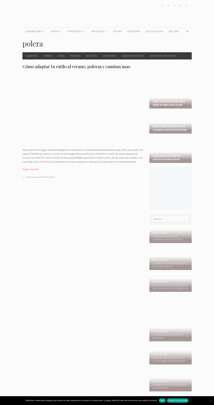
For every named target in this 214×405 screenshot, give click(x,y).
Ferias (61, 56)
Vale (162, 400)
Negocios (100, 31)
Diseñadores (36, 31)
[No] (210, 400)
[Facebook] (162, 5)
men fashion (42, 177)
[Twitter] (168, 5)
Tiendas (47, 56)
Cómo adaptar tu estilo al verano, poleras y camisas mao (76, 66)
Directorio (109, 56)
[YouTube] (180, 5)
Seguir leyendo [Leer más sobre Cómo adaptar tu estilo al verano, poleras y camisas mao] (30, 169)
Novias (117, 31)
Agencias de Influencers (163, 56)
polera (52, 177)
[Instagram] (174, 5)
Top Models (78, 31)
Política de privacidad (177, 400)
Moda (58, 31)
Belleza (174, 31)
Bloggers (133, 31)
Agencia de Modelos (132, 56)
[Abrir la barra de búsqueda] (187, 31)
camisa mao (30, 177)
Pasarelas (75, 56)
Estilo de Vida (154, 31)
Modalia (47, 161)
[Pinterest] (186, 5)
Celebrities (31, 56)
